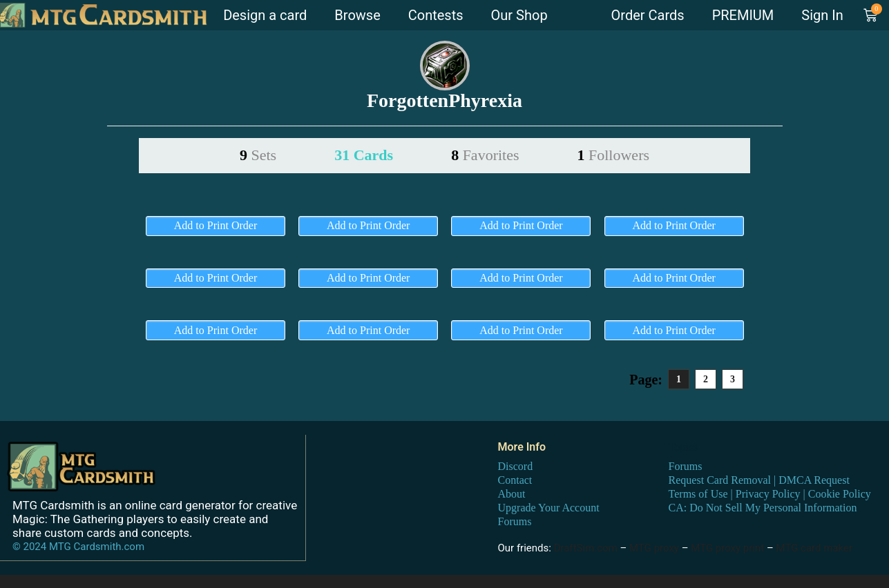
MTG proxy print (727, 548)
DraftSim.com (586, 548)
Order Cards (648, 15)
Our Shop (519, 15)
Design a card (265, 15)
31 (363, 155)
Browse (357, 15)
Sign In (822, 15)
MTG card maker (814, 548)
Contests (435, 15)
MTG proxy (654, 548)
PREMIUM (743, 15)
